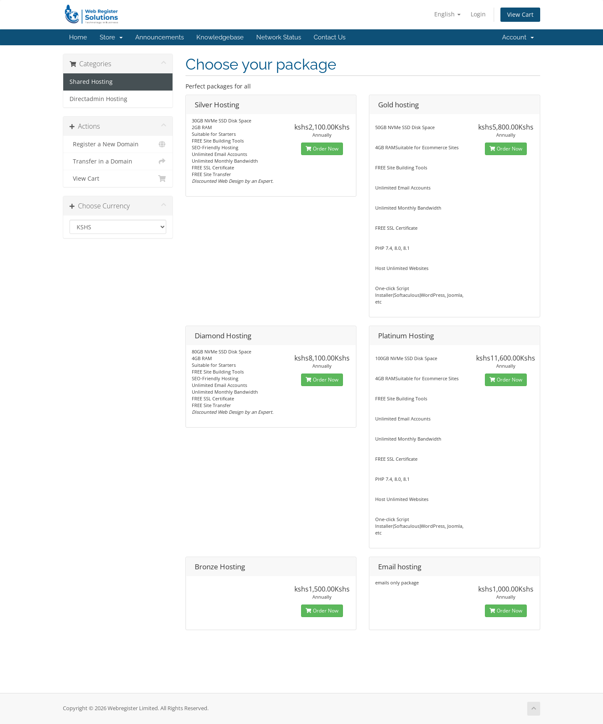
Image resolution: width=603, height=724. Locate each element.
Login (478, 14)
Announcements (159, 37)
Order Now (322, 148)
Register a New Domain (118, 144)
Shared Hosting (91, 82)
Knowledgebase (220, 37)
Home (78, 37)
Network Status (278, 37)
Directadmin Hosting (98, 99)
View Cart (520, 14)
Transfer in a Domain (118, 161)
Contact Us (329, 37)
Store (111, 37)
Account (518, 37)
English (447, 14)
